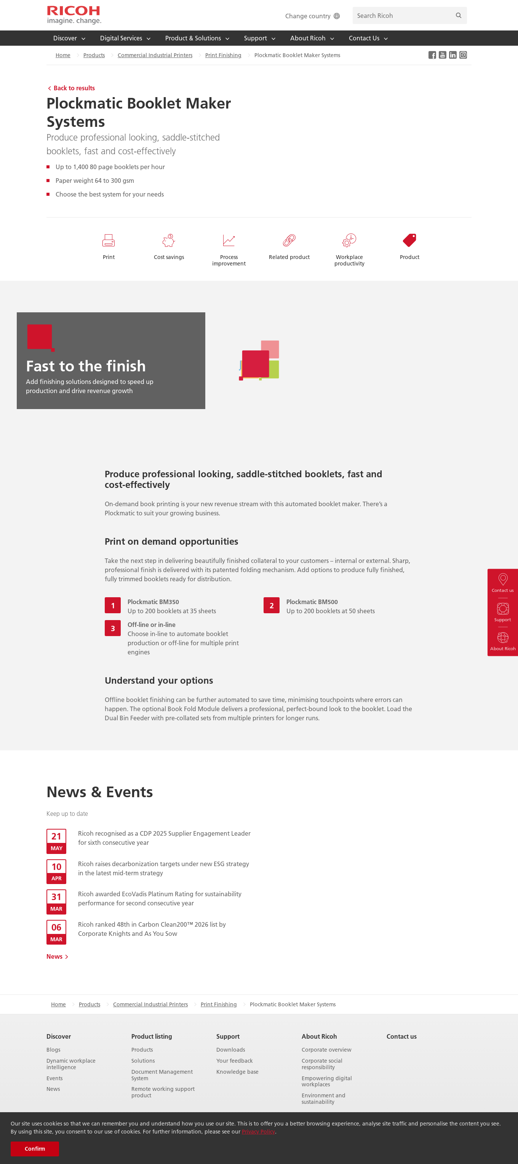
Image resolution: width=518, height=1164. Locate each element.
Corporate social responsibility (322, 1064)
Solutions (143, 1061)
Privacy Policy (258, 1131)
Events (54, 1078)
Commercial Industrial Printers (155, 55)
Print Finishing (223, 55)
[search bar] (410, 15)
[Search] (458, 15)
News (54, 956)
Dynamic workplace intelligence (71, 1064)
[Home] (74, 15)
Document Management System (162, 1075)
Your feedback (234, 1061)
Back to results (74, 88)
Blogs (53, 1050)
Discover (58, 1036)
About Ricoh (319, 1036)
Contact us (402, 1036)
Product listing (151, 1036)
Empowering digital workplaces (327, 1081)
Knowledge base (237, 1072)
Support (228, 1036)
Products (94, 55)
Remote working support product (163, 1092)
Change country (313, 16)
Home (63, 55)
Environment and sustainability (323, 1098)
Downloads (230, 1050)
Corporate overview (327, 1050)
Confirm (35, 1148)
